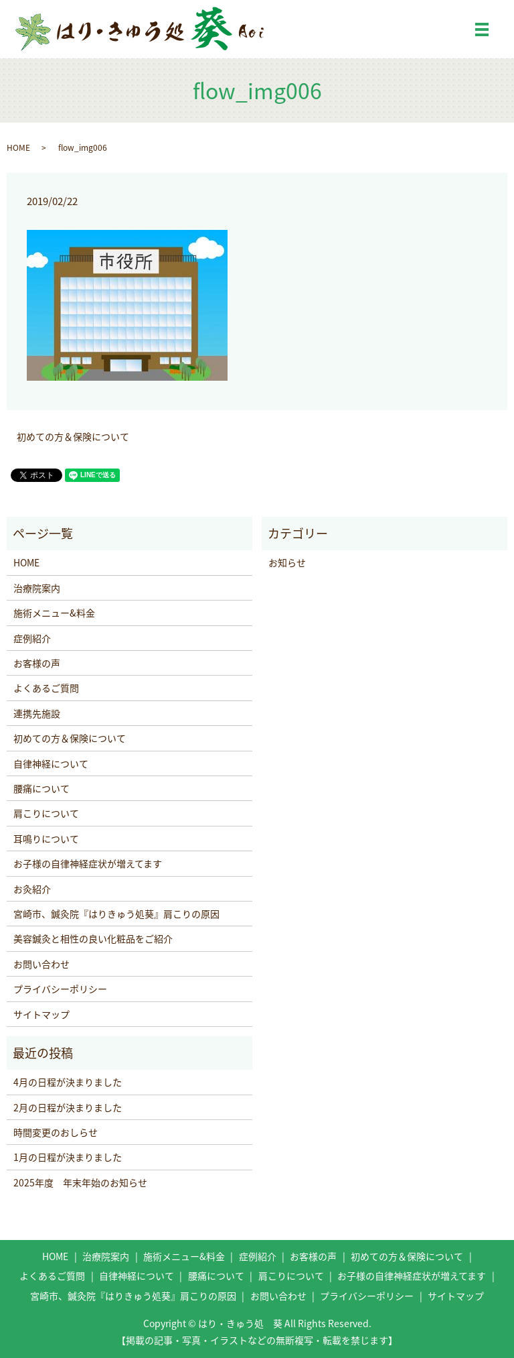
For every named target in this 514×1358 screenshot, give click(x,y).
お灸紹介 (32, 889)
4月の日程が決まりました (67, 1082)
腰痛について (41, 788)
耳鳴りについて (46, 838)
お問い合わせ (41, 964)
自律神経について (50, 763)
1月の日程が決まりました (67, 1157)
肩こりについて (46, 813)
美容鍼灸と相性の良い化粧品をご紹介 (93, 938)
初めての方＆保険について (73, 436)
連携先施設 (36, 713)
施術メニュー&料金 (54, 612)
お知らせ (287, 562)
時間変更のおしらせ (55, 1132)
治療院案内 (36, 588)
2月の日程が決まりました (67, 1107)
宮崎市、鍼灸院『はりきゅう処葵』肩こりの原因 (116, 913)
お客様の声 (36, 663)
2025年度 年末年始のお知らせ (80, 1182)
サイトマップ (41, 1014)
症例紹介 (32, 638)
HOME (18, 147)
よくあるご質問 (46, 687)
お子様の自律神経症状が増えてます (87, 863)
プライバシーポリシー (60, 988)
